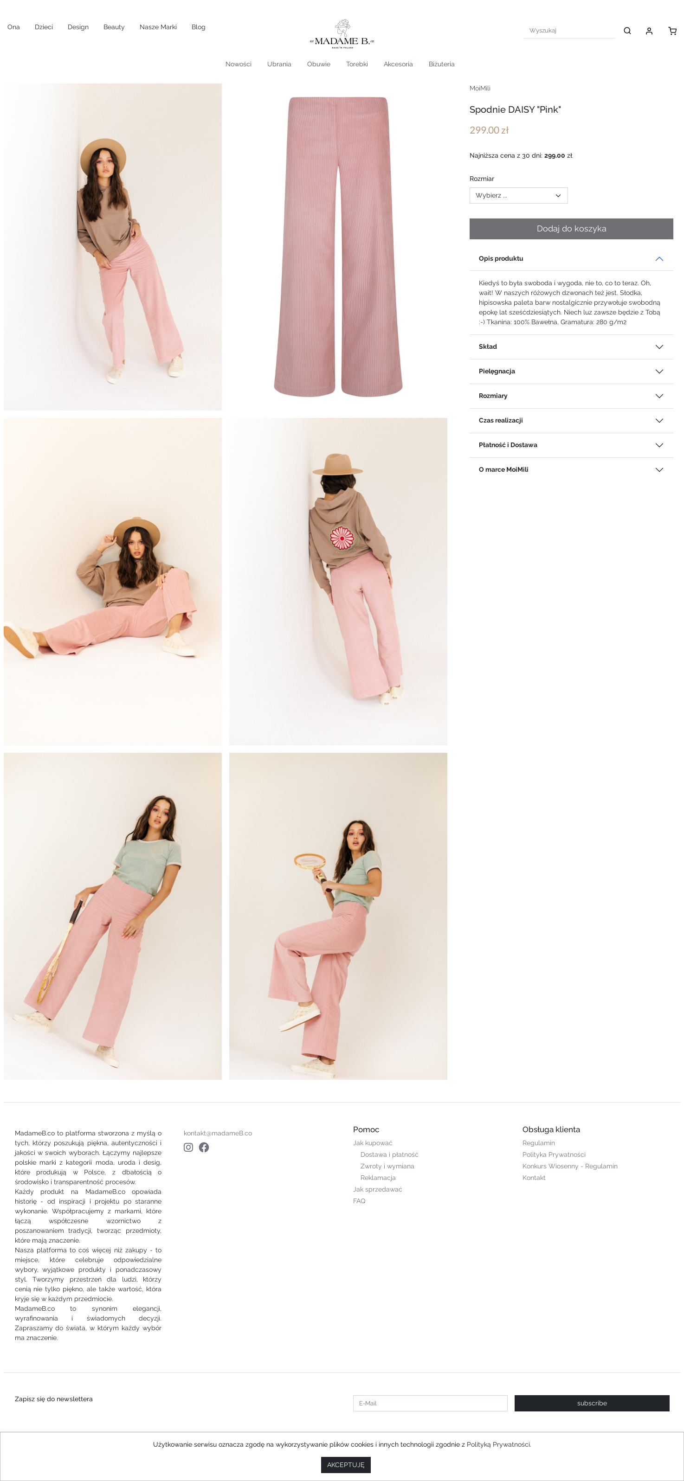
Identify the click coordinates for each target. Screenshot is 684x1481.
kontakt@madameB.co (218, 1133)
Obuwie (318, 64)
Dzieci (44, 27)
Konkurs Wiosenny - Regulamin (570, 1166)
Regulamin (539, 1143)
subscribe (592, 1403)
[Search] (569, 30)
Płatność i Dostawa (508, 445)
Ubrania (279, 64)
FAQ (359, 1201)
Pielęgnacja (497, 371)
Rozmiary (493, 395)
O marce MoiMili (504, 469)
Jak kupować (373, 1143)
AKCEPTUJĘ (346, 1464)
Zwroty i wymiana (387, 1166)
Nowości (239, 64)
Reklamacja (378, 1177)
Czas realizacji (501, 420)
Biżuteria (442, 64)
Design (78, 27)
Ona (13, 27)
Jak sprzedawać (377, 1189)
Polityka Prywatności (554, 1154)
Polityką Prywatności (498, 1444)
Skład (488, 346)
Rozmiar (482, 178)
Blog (199, 27)
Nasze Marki (158, 27)
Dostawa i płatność (390, 1154)
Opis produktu (501, 258)
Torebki (357, 64)
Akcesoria (398, 64)
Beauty (114, 27)
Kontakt (534, 1177)
